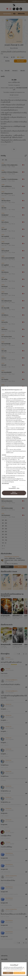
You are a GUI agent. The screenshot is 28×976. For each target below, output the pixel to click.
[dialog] (14, 488)
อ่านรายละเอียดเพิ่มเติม (19, 973)
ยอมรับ (8, 973)
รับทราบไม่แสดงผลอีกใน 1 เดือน (14, 487)
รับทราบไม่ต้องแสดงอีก (14, 493)
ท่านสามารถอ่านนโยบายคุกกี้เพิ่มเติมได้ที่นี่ (15, 969)
